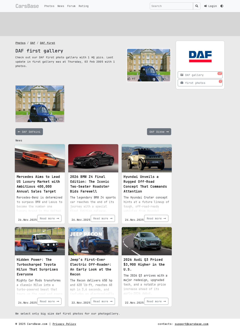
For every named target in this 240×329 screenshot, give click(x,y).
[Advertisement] (120, 23)
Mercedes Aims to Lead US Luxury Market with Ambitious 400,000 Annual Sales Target (38, 183)
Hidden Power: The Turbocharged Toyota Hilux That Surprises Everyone (37, 266)
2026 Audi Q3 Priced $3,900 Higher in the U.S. (144, 264)
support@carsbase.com (191, 324)
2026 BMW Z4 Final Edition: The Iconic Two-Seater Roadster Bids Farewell (89, 183)
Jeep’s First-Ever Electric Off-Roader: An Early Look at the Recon (90, 266)
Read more (49, 218)
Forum (71, 6)
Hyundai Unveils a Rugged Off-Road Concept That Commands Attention (145, 183)
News (60, 6)
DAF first (47, 43)
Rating (84, 6)
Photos (49, 6)
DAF (32, 43)
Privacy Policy (64, 324)
